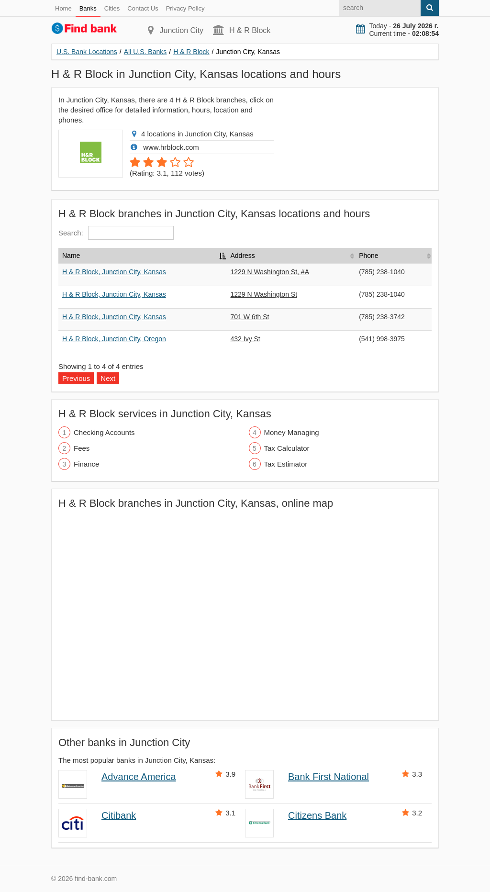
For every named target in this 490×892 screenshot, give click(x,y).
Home (63, 8)
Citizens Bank (317, 815)
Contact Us (142, 8)
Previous (76, 378)
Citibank (118, 815)
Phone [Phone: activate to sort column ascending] (368, 255)
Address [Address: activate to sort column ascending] (243, 255)
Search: (116, 233)
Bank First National (328, 776)
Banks (88, 8)
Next (107, 378)
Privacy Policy (185, 8)
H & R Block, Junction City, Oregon (114, 339)
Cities (112, 8)
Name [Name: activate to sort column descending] (71, 255)
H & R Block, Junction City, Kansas (114, 272)
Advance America (138, 776)
